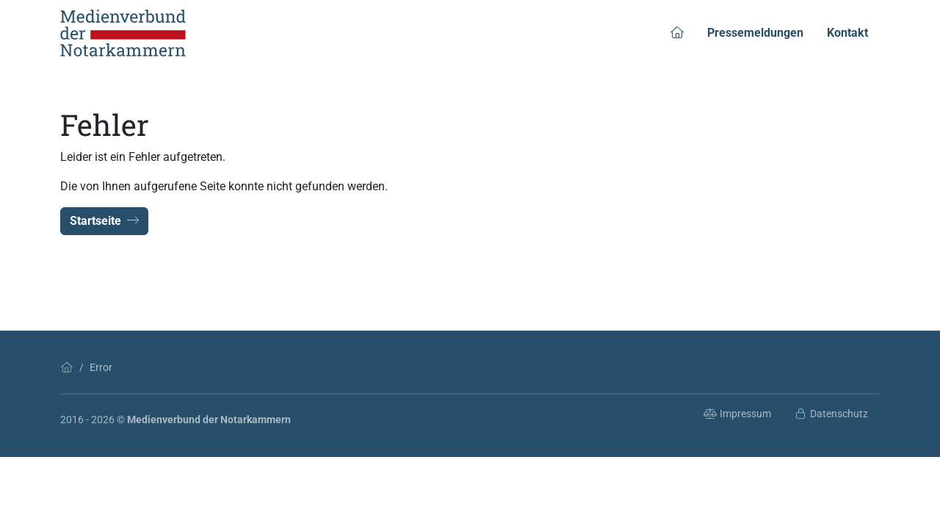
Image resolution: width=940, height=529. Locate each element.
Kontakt (847, 33)
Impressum (737, 414)
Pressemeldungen (755, 33)
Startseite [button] (104, 221)
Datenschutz (832, 414)
